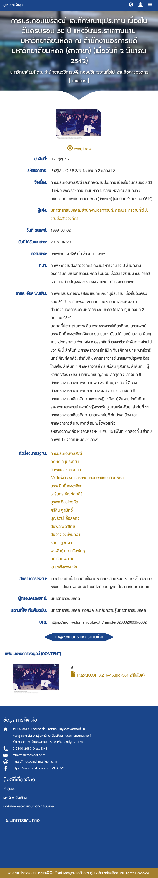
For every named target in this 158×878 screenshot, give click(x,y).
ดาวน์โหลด (79, 149)
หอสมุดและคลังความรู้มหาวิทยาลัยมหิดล (28, 806)
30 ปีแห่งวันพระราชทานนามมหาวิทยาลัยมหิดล (87, 477)
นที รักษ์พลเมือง (63, 558)
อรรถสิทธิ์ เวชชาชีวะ (66, 486)
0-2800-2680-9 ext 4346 (30, 748)
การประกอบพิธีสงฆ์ (66, 453)
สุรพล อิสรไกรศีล (64, 502)
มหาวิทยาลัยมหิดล (15, 798)
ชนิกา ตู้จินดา (61, 542)
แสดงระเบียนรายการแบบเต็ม (79, 637)
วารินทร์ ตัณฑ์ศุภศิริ (67, 494)
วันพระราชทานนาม (66, 469)
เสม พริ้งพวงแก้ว (64, 567)
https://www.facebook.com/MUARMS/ (39, 768)
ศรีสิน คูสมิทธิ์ (62, 510)
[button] (130, 4)
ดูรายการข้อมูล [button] (14, 5)
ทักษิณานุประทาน (65, 461)
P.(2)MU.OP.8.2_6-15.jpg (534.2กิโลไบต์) (108, 675)
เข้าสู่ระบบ (9, 789)
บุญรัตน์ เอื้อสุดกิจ (65, 518)
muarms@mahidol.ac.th (29, 755)
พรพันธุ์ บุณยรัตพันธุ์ (68, 551)
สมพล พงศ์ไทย (63, 526)
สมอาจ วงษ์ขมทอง (65, 534)
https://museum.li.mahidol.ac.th (35, 761)
